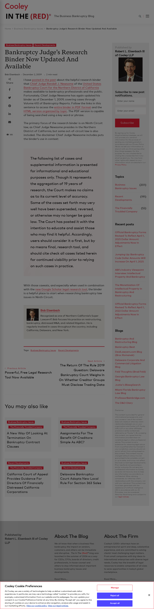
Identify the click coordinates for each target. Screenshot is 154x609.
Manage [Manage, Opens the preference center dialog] (115, 588)
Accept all (114, 604)
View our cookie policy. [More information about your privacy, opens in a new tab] (36, 607)
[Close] (149, 595)
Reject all (114, 596)
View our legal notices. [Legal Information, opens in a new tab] (58, 607)
